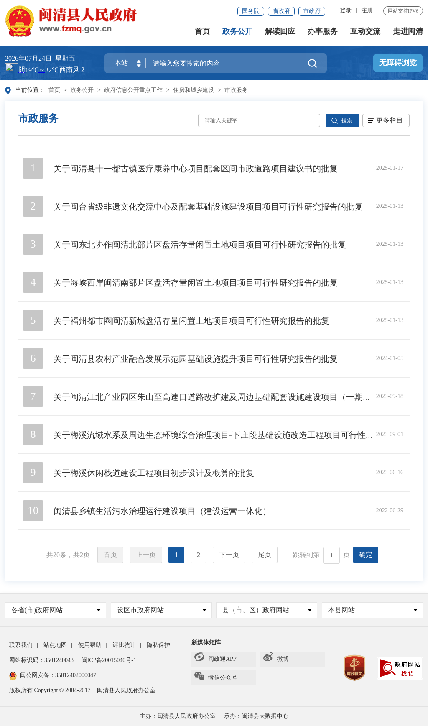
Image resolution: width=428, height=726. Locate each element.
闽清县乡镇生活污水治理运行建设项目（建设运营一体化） (162, 511)
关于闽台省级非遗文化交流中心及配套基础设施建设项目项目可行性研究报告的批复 (208, 206)
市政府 (312, 11)
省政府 (281, 11)
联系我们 (21, 645)
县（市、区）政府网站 (267, 610)
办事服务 (323, 32)
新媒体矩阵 (206, 642)
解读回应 (280, 32)
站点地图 (55, 645)
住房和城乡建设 (193, 90)
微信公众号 (215, 677)
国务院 (251, 11)
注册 (367, 10)
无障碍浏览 (398, 63)
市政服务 (236, 90)
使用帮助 (90, 645)
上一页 (146, 554)
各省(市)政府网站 (56, 610)
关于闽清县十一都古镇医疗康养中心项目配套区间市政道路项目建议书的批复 (196, 168)
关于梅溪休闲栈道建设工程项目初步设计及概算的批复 (154, 473)
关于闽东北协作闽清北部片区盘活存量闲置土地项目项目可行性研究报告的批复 (200, 244)
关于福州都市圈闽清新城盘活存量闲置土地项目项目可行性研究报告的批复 (191, 320)
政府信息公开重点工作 (133, 90)
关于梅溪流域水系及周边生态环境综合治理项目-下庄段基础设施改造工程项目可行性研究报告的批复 (239, 435)
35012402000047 (75, 675)
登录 (346, 10)
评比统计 (124, 645)
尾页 (264, 554)
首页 (202, 32)
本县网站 (373, 610)
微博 (276, 659)
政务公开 (237, 32)
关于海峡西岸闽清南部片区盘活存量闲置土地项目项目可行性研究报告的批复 (196, 282)
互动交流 (365, 32)
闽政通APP (215, 659)
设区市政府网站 (161, 610)
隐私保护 (158, 645)
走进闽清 (408, 32)
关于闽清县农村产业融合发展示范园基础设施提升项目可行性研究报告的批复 (196, 358)
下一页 (229, 554)
